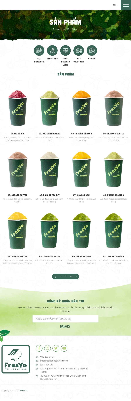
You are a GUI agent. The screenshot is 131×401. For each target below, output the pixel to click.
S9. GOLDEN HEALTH (17, 256)
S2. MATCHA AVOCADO (49, 133)
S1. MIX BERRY (17, 133)
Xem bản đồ (46, 365)
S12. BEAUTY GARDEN (113, 256)
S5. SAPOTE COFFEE (17, 195)
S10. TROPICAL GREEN (49, 256)
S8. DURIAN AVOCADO (113, 195)
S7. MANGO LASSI (81, 195)
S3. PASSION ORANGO (81, 133)
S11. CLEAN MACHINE (81, 256)
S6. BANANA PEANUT (49, 195)
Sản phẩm (71, 29)
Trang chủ (58, 29)
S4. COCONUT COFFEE (113, 133)
